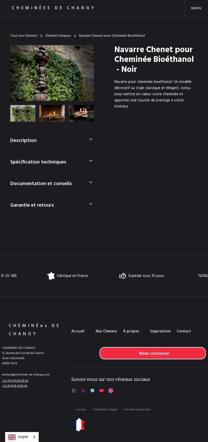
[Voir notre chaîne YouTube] (101, 390)
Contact (184, 331)
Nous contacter (154, 353)
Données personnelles (138, 410)
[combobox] (22, 437)
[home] (47, 8)
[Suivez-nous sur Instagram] (83, 390)
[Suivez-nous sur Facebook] (73, 390)
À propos (131, 331)
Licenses (81, 410)
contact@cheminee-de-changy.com (26, 374)
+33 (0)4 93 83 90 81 (15, 380)
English (18, 437)
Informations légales (105, 410)
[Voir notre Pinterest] (110, 390)
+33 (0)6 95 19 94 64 (14, 386)
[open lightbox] (52, 73)
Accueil (77, 331)
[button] (196, 8)
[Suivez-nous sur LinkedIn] (92, 390)
